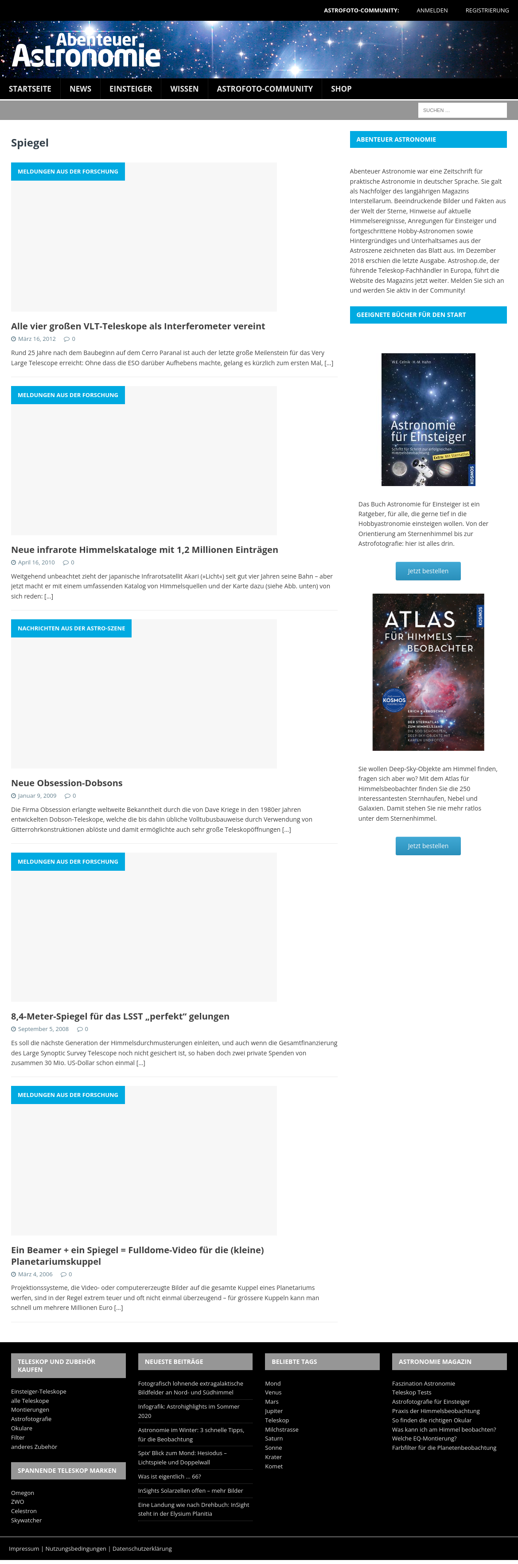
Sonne (273, 1448)
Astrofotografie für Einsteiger (431, 1402)
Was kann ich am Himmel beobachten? (444, 1429)
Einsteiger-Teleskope (38, 1391)
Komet (274, 1466)
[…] (328, 363)
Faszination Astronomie (423, 1383)
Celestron (24, 1511)
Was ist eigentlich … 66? (169, 1476)
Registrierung (487, 10)
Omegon (22, 1493)
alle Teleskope (30, 1401)
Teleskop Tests (412, 1392)
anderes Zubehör (34, 1447)
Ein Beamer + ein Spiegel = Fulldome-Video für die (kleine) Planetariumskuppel (137, 1255)
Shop (341, 89)
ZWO (17, 1502)
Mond (272, 1383)
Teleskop (277, 1420)
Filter (18, 1437)
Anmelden (432, 10)
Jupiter (274, 1411)
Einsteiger (130, 89)
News (80, 89)
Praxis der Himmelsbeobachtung (436, 1411)
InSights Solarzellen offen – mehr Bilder (190, 1490)
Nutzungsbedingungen (76, 1548)
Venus (273, 1392)
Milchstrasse (282, 1429)
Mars (271, 1402)
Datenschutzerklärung (142, 1548)
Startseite (30, 89)
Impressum (24, 1548)
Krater (273, 1457)
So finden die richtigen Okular (432, 1420)
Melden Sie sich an (477, 280)
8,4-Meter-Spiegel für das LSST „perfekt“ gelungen (120, 1016)
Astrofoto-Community (265, 89)
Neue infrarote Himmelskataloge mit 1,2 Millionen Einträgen (144, 550)
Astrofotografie (31, 1419)
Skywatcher (26, 1520)
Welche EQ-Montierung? (424, 1438)
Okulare (21, 1428)
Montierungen (30, 1409)
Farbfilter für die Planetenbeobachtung (444, 1448)
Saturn (274, 1438)
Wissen (184, 89)
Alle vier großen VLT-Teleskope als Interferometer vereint (138, 326)
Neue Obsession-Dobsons (67, 783)
